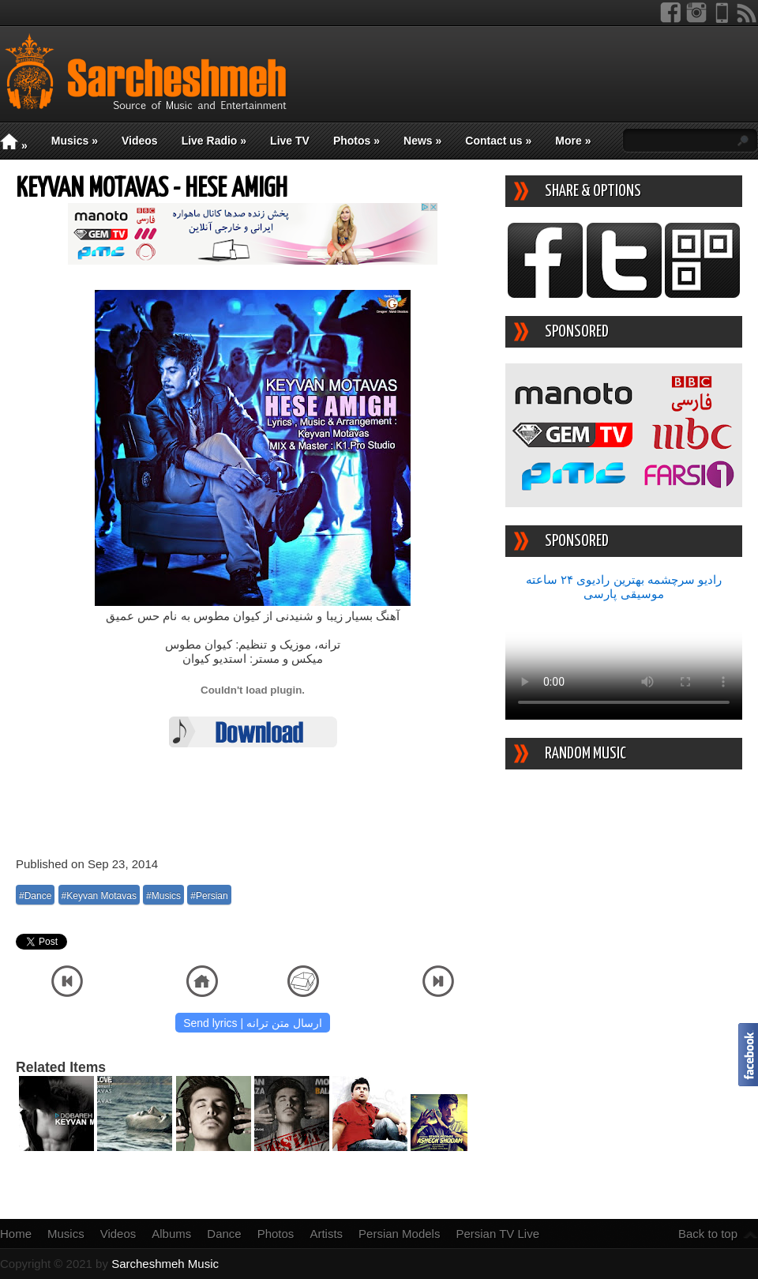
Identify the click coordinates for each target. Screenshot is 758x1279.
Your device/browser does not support (623, 660)
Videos (140, 140)
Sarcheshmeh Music (165, 1263)
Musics (74, 140)
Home (16, 1233)
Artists (326, 1233)
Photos (356, 140)
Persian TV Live (497, 1233)
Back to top (707, 1233)
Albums (171, 1233)
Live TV (290, 140)
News (422, 140)
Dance (224, 1233)
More (573, 140)
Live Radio (214, 140)
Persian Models (399, 1233)
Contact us (498, 140)
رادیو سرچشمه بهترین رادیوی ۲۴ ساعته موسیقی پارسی (624, 586)
